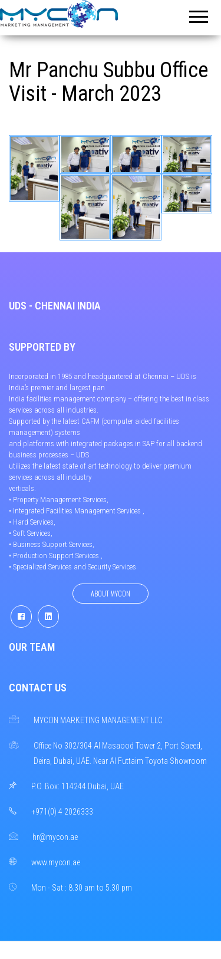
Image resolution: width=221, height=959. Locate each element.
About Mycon (110, 593)
